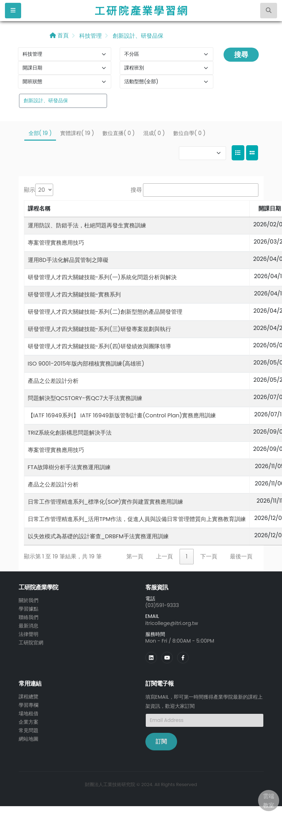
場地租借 (28, 713)
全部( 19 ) (40, 133)
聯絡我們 (28, 617)
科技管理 (90, 36)
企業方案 (28, 721)
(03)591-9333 (162, 605)
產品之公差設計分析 (53, 381)
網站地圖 (28, 738)
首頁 (59, 35)
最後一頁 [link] (241, 556)
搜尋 (241, 55)
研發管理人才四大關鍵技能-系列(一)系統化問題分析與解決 (102, 277)
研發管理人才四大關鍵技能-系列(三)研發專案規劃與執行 (99, 329)
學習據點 (28, 608)
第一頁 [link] (134, 556)
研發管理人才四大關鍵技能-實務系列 (74, 294)
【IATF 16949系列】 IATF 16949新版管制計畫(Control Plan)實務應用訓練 (122, 415)
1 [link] (186, 556)
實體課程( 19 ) (77, 133)
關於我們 (28, 600)
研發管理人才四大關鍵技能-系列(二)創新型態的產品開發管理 (105, 312)
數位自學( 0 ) (189, 133)
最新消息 (28, 625)
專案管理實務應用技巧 (56, 243)
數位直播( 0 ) (118, 133)
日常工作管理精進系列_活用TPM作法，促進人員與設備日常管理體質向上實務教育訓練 (137, 519)
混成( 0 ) (154, 133)
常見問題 (28, 730)
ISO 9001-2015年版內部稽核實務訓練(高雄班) (86, 364)
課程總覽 (28, 696)
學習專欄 (28, 705)
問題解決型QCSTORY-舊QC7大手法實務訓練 (85, 398)
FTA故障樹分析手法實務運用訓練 (69, 467)
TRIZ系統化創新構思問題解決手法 (70, 433)
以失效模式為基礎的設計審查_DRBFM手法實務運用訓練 (98, 536)
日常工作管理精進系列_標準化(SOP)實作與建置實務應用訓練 (105, 502)
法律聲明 (28, 634)
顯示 (29, 190)
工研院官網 (31, 642)
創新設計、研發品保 (137, 36)
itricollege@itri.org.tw (171, 623)
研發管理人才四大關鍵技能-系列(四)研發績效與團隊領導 (99, 346)
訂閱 (161, 741)
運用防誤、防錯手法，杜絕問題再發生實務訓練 (87, 225)
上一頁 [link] (164, 556)
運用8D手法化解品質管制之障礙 (68, 260)
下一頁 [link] (208, 556)
